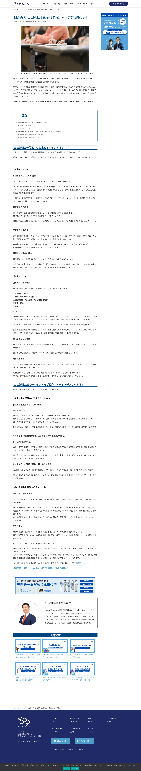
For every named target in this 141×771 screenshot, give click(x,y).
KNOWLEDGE (75, 718)
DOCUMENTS (56, 728)
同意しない (75, 768)
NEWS (90, 728)
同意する (66, 768)
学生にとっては (25, 128)
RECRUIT (91, 718)
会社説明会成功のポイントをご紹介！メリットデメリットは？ (39, 131)
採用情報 (90, 722)
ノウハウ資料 (54, 732)
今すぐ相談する (118, 3)
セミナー (93, 4)
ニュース (90, 732)
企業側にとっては (26, 125)
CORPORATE (75, 728)
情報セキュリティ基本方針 (76, 749)
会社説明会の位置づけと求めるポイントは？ (33, 122)
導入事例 (57, 4)
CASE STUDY (112, 718)
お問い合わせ (62, 741)
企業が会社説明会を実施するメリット (32, 134)
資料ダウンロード (85, 741)
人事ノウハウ (82, 4)
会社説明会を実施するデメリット (31, 137)
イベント (53, 722)
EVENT (54, 718)
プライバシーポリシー (59, 749)
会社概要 (72, 732)
